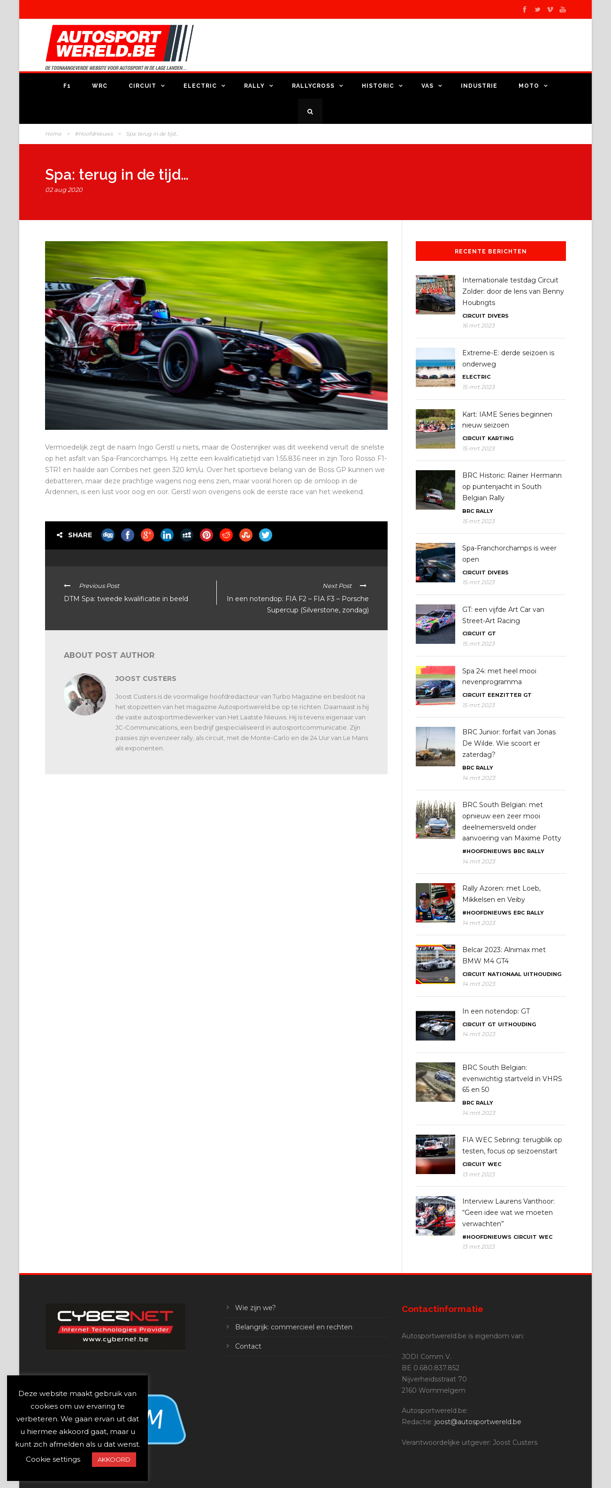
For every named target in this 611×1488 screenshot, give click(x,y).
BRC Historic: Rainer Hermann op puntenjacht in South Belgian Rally (512, 486)
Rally (254, 86)
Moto (529, 86)
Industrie (479, 86)
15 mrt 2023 (478, 386)
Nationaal (504, 974)
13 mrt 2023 (478, 1174)
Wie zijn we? (255, 1308)
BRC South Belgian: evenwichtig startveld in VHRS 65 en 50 (512, 1078)
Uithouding (542, 974)
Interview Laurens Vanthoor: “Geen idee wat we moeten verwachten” (508, 1212)
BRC (468, 511)
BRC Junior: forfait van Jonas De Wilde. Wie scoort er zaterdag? (509, 743)
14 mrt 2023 (478, 777)
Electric (200, 86)
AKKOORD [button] (114, 1459)
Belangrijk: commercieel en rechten (293, 1327)
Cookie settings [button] (53, 1459)
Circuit (142, 86)
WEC (494, 1164)
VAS (427, 86)
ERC (519, 912)
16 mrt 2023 (478, 325)
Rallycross (313, 86)
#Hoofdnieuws (94, 133)
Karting (500, 438)
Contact (248, 1346)
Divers (498, 316)
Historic (378, 86)
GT (492, 633)
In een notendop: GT (496, 1011)
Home (53, 133)
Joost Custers (145, 678)
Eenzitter (504, 695)
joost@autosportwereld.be (478, 1422)
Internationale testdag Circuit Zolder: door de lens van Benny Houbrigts (513, 291)
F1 (67, 86)
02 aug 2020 (64, 189)
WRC (99, 86)
